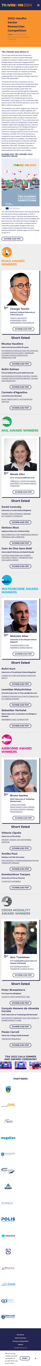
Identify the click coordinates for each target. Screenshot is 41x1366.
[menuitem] (10, 34)
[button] (25, 1358)
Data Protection (20, 1338)
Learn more (9, 1363)
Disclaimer (20, 1334)
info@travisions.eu (20, 1348)
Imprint (20, 1344)
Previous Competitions (21, 1341)
